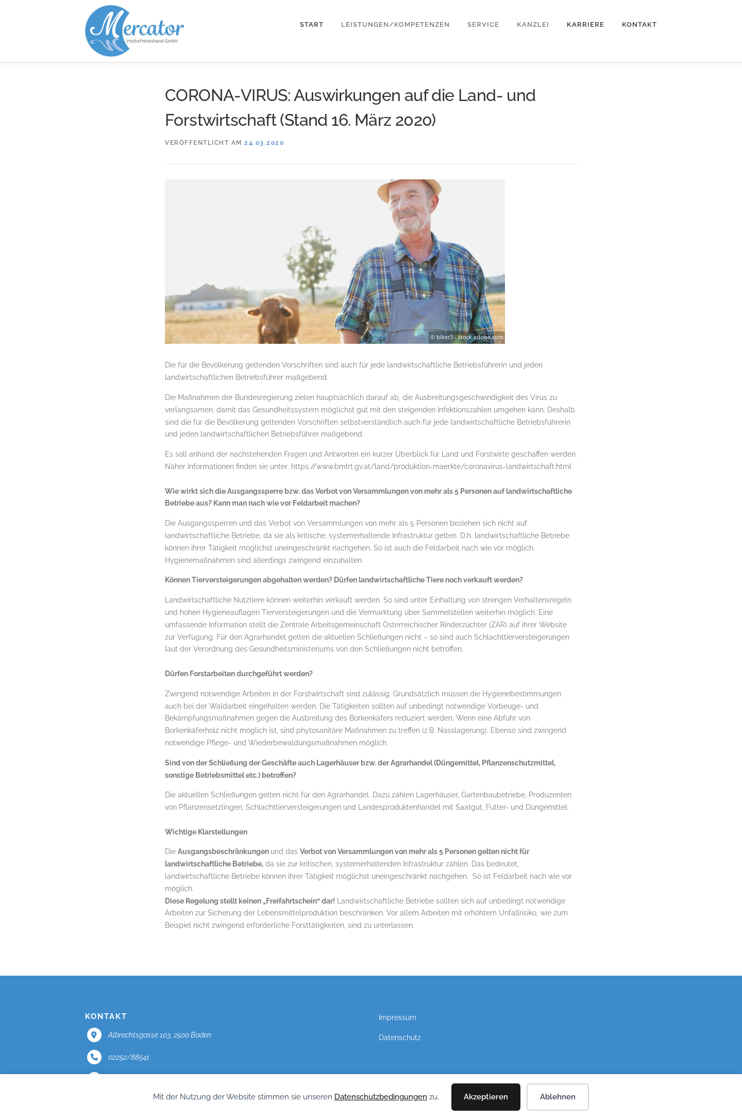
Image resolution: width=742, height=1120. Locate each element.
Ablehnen (558, 1096)
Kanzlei (533, 24)
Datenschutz (400, 1037)
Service (483, 24)
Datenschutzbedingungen (380, 1096)
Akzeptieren (486, 1096)
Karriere (585, 24)
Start (312, 24)
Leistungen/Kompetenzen (395, 24)
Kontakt (639, 24)
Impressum (397, 1017)
